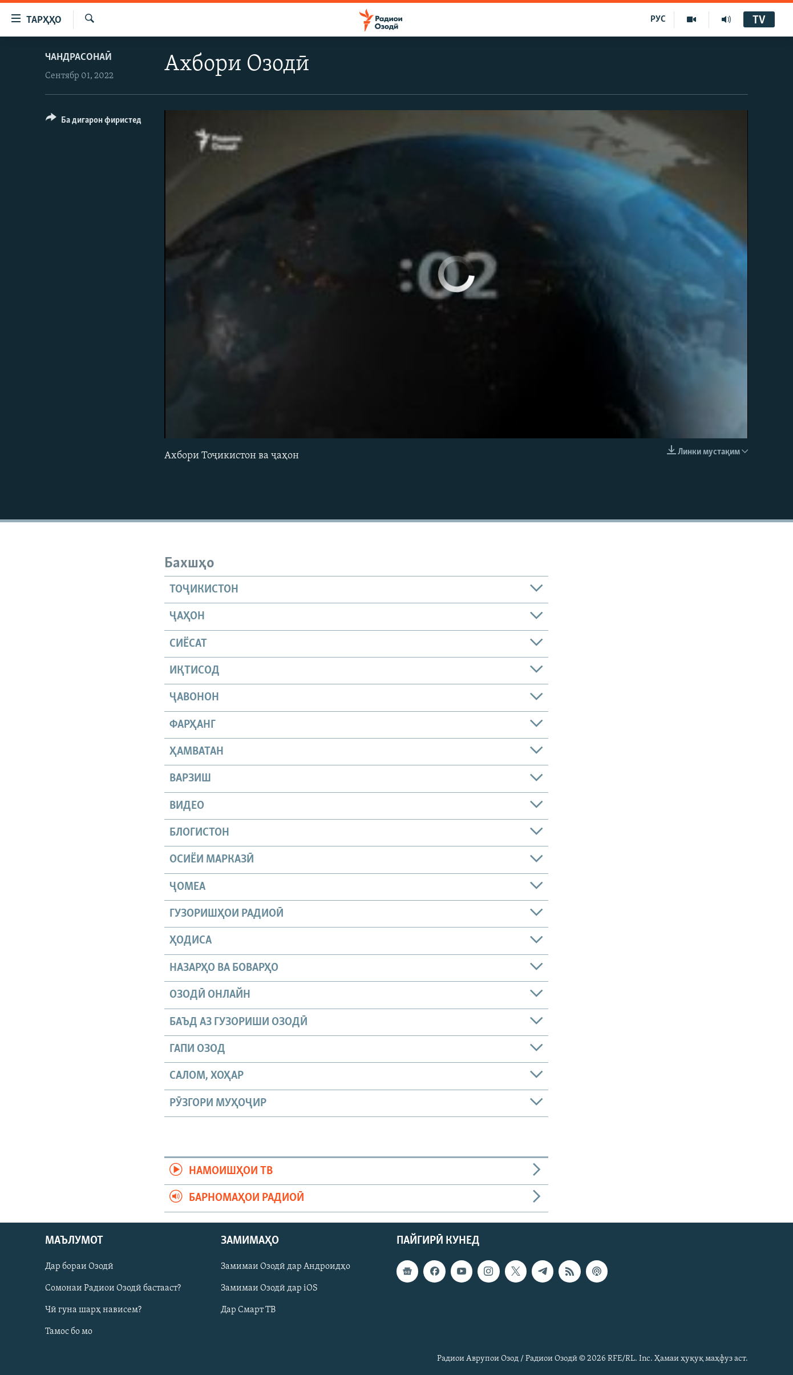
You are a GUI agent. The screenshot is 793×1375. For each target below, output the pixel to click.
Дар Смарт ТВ (248, 1309)
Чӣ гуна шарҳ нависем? (93, 1309)
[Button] (93, 122)
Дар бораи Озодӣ (79, 1266)
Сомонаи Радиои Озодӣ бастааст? (113, 1288)
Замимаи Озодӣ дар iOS (269, 1288)
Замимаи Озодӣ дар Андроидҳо (285, 1266)
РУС (658, 19)
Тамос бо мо (68, 1331)
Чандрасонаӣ (78, 57)
